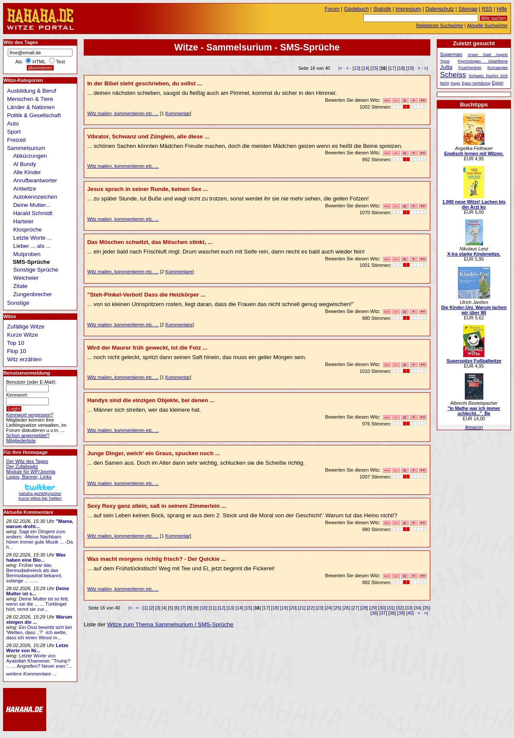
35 (426, 607)
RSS (487, 9)
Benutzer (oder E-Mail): (31, 382)
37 (383, 613)
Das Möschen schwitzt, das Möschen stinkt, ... (149, 242)
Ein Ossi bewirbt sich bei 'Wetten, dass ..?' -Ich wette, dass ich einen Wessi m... (39, 632)
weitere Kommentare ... (31, 673)
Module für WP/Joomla (30, 471)
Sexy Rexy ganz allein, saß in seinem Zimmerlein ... (156, 506)
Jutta (446, 67)
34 (417, 607)
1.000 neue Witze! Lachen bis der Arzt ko (474, 204)
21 (301, 607)
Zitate (20, 286)
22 (310, 607)
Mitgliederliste (21, 440)
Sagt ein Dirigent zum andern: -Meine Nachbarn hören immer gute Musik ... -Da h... (39, 539)
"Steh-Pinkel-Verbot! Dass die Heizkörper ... (146, 294)
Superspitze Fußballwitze (474, 360)
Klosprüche (27, 229)
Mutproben (27, 254)
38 (392, 613)
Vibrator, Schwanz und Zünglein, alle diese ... (148, 136)
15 (374, 68)
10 (203, 607)
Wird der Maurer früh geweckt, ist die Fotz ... (147, 347)
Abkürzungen (30, 156)
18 (401, 68)
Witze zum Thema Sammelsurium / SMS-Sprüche (170, 624)
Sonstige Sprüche (36, 269)
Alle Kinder (27, 172)
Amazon (473, 427)
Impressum (408, 9)
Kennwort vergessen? (29, 414)
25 (337, 607)
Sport (14, 131)
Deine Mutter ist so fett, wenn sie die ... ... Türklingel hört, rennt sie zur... (37, 604)
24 (328, 607)
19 (410, 68)
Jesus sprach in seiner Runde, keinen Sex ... (147, 189)
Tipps (444, 61)
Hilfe (502, 9)
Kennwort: (17, 394)
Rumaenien (497, 68)
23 (319, 607)
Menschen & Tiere (30, 99)
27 (355, 607)
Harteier (23, 221)
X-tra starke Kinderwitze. (474, 253)
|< (340, 68)
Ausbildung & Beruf (31, 91)
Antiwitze (24, 188)
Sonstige (18, 303)
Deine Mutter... (31, 205)
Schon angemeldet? (27, 435)
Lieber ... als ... (32, 246)
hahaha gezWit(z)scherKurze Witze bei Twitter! (40, 493)
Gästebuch (356, 9)
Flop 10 (16, 351)
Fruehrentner (470, 68)
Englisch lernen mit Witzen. (474, 153)
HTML (38, 61)
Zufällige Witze (25, 326)
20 (293, 607)
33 (408, 607)
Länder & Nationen (31, 107)
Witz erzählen (24, 359)
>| (426, 68)
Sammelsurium (26, 148)
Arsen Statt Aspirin (488, 55)
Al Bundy (24, 164)
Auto (13, 123)
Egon (497, 82)
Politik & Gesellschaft (34, 115)
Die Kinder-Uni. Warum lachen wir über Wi (474, 310)
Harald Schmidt (33, 213)
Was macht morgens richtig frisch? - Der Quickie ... (156, 559)
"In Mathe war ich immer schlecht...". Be (474, 411)
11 (212, 607)
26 (346, 607)
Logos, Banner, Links (28, 476)
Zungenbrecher (32, 294)
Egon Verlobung (476, 83)
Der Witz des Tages (27, 461)
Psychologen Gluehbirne (483, 61)
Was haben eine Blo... (36, 557)
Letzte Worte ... (32, 238)
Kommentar (177, 113)
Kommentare (178, 271)
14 (365, 68)
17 (392, 68)
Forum (332, 9)
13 (356, 68)
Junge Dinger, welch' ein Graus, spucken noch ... (153, 453)
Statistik (382, 9)
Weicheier (26, 278)
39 (401, 613)
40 (410, 613)
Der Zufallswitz (22, 466)
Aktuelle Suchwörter (487, 25)
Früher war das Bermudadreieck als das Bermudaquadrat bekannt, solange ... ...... (34, 573)
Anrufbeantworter (35, 180)
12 (221, 607)
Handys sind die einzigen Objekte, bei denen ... (150, 400)
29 (372, 607)
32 (399, 607)
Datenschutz (440, 9)
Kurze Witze (22, 334)
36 (374, 613)
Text (60, 61)
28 (364, 607)
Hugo (455, 83)
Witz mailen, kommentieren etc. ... (123, 113)
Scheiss (453, 74)
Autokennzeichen (35, 197)
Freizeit (16, 140)
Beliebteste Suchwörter (439, 25)
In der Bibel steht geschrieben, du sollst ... (144, 83)
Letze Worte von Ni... (37, 648)
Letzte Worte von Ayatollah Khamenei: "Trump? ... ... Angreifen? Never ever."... (39, 661)
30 (382, 607)
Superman (451, 54)
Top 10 (15, 343)
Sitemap (467, 9)
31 (391, 607)
